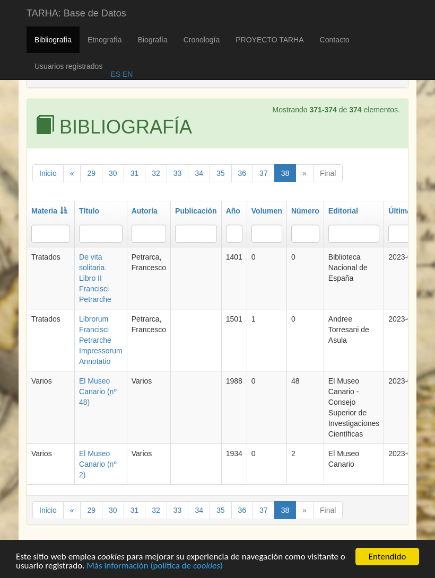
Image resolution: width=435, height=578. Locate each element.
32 (156, 173)
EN (126, 74)
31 (134, 173)
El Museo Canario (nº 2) (97, 464)
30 (113, 173)
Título (89, 211)
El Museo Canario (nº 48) (97, 391)
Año (233, 211)
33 (177, 173)
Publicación (196, 211)
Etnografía (105, 39)
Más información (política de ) (154, 566)
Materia (49, 211)
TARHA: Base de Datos (76, 13)
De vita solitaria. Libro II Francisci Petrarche (95, 278)
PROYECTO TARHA (269, 39)
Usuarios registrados (68, 66)
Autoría (145, 211)
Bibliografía (53, 39)
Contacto (335, 39)
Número (305, 211)
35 (220, 173)
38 (285, 173)
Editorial (343, 211)
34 (199, 173)
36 (242, 173)
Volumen (266, 211)
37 (263, 173)
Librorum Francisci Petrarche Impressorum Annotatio (101, 340)
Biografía (153, 39)
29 (91, 173)
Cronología (202, 39)
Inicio (48, 173)
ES (115, 74)
